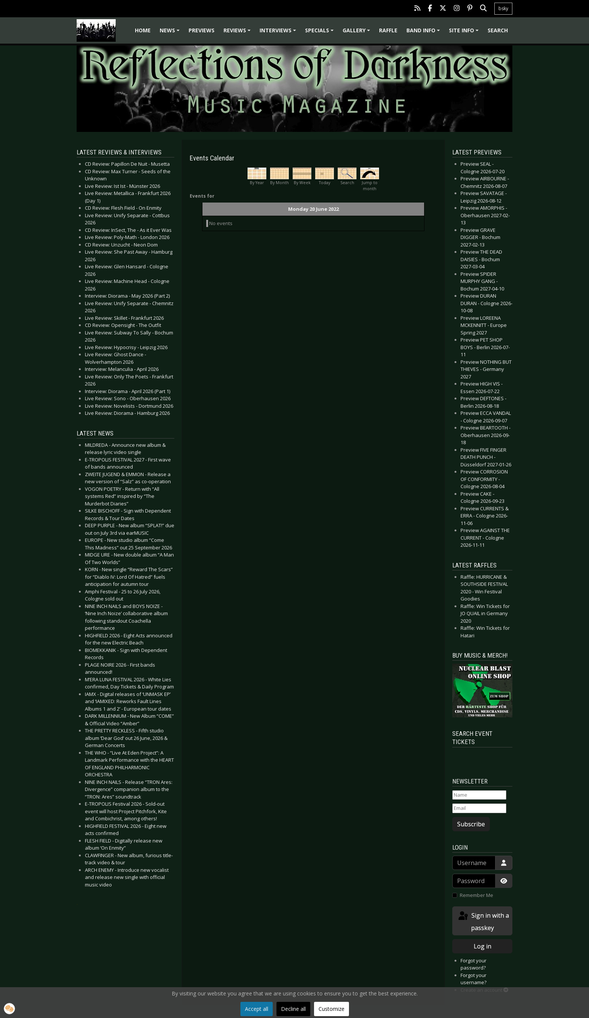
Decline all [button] (293, 1008)
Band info (424, 33)
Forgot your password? (473, 964)
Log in (482, 946)
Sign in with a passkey (483, 921)
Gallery (357, 33)
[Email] (479, 808)
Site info (465, 33)
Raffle (388, 30)
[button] (9, 1008)
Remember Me (476, 895)
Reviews (238, 33)
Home (143, 30)
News (171, 33)
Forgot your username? (473, 979)
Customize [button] (331, 1008)
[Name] (479, 795)
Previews (201, 30)
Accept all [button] (256, 1008)
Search (498, 30)
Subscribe (471, 824)
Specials (320, 33)
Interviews (279, 33)
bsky (503, 8)
